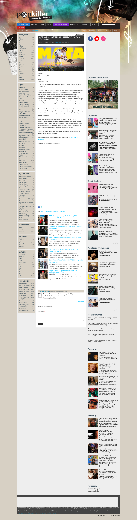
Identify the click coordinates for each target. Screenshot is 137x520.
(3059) (32, 287)
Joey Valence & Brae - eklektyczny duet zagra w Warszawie (107, 299)
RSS (115, 30)
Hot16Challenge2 (24, 106)
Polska (21, 56)
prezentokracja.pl (94, 489)
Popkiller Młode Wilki (25, 206)
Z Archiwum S (23, 168)
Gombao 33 (62, 211)
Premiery (21, 58)
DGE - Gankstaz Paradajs (107, 196)
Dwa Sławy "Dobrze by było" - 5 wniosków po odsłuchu (108, 389)
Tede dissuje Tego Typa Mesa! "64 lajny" (106, 154)
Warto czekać (23, 163)
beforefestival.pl (93, 491)
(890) (32, 301)
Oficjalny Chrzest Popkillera (24, 194)
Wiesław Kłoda (23, 303)
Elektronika (22, 256)
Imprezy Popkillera (24, 186)
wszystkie (115, 243)
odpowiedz (80, 301)
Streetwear (22, 70)
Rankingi (21, 64)
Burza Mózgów (23, 178)
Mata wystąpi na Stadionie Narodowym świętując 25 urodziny (107, 276)
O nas (84, 30)
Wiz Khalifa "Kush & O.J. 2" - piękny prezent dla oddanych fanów (108, 378)
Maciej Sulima (23, 299)
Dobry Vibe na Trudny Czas (25, 97)
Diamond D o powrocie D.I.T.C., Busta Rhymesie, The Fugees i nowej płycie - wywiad (108, 472)
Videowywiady (23, 214)
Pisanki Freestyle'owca (25, 127)
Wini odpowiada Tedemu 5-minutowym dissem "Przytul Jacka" (108, 132)
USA (42, 24)
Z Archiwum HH (23, 164)
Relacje (21, 245)
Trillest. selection (23, 157)
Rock (20, 272)
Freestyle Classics (24, 104)
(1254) (32, 295)
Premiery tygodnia (24, 137)
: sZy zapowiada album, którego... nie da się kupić (102, 318)
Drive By (21, 100)
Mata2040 (56, 211)
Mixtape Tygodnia (24, 117)
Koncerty (21, 243)
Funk (20, 258)
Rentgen (21, 145)
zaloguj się (35, 30)
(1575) (32, 293)
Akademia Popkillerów (25, 176)
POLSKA (34, 24)
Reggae (21, 270)
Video (20, 77)
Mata (42, 211)
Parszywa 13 (22, 125)
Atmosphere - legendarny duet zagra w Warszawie (107, 263)
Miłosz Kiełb (22, 295)
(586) (32, 310)
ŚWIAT (49, 24)
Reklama (108, 30)
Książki (21, 50)
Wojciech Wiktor (23, 310)
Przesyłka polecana (24, 141)
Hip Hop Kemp (23, 184)
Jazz (20, 264)
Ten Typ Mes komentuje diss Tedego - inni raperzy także (108, 119)
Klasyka (21, 47)
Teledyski (21, 231)
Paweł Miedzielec (24, 297)
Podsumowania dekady (25, 199)
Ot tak (20, 121)
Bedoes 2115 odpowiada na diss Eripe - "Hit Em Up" (108, 166)
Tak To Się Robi (23, 153)
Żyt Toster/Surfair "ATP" (107, 184)
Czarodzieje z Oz (24, 91)
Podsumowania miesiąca (26, 132)
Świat (20, 72)
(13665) (32, 283)
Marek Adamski (23, 287)
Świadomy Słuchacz (24, 149)
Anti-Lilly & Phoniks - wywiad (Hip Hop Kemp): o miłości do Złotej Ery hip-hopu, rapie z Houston (107, 458)
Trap (20, 276)
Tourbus (21, 155)
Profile (20, 60)
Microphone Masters (25, 190)
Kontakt (100, 30)
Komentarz (41, 311)
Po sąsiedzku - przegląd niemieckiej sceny (26, 129)
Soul (20, 274)
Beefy (20, 37)
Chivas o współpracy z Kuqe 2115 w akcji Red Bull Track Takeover (108, 445)
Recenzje (21, 66)
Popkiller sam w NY (24, 136)
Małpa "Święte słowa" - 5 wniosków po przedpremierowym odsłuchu (107, 366)
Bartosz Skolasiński (24, 285)
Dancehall (22, 254)
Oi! (19, 119)
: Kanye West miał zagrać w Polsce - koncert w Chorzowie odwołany (103, 324)
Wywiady (21, 79)
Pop (20, 266)
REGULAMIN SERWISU (24, 513)
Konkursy (21, 188)
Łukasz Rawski (23, 306)
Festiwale (21, 239)
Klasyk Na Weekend (24, 112)
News (20, 52)
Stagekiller (22, 147)
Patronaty (92, 30)
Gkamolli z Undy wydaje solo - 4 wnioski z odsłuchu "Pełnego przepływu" (108, 401)
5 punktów (22, 87)
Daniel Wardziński (24, 289)
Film (20, 41)
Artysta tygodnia (23, 89)
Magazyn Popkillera (24, 115)
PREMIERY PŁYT (61, 24)
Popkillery (21, 208)
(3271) (32, 285)
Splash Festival (23, 212)
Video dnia (22, 161)
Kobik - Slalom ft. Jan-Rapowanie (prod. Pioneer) (107, 208)
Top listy (21, 73)
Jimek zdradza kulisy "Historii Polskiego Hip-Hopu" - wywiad (106, 221)
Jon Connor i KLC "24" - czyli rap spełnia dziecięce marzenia (107, 353)
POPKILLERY (23, 24)
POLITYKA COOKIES (51, 513)
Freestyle (21, 43)
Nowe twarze (22, 54)
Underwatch (22, 159)
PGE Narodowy (48, 211)
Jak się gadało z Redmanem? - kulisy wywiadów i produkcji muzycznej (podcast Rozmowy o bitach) (106, 433)
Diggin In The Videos (25, 95)
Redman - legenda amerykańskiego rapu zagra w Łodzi (108, 252)
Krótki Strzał (22, 114)
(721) (32, 304)
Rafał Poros (22, 308)
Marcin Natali (22, 293)
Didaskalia (22, 93)
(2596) (32, 289)
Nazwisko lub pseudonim (45, 306)
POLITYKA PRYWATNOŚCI (38, 513)
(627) (32, 306)
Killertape (21, 110)
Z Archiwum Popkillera (25, 166)
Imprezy (21, 241)
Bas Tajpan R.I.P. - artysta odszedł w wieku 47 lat (107, 142)
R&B (20, 268)
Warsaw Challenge (24, 215)
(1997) (32, 291)
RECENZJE (74, 24)
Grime (20, 260)
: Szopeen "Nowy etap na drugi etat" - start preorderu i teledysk (103, 329)
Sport (20, 68)
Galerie (21, 229)
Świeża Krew (22, 151)
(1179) (32, 297)
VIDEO (94, 24)
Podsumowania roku (25, 201)
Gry (20, 45)
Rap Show (22, 143)
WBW (20, 217)
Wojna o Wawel (23, 219)
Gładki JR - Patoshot (105, 231)
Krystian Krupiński (24, 291)
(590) (32, 308)
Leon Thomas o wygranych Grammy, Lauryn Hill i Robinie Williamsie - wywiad (108, 420)
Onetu (67, 101)
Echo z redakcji (23, 102)
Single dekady (23, 210)
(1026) (32, 299)
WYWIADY (85, 24)
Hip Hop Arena (23, 182)
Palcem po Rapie (24, 123)
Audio (20, 227)
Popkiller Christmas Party (26, 203)
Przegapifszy (22, 139)
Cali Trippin (22, 180)
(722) (32, 303)
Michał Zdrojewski (24, 305)
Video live (21, 247)
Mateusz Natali (23, 283)
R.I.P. (20, 62)
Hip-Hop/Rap (22, 262)
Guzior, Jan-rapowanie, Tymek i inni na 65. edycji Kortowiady (107, 288)
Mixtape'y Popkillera (24, 192)
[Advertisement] (68, 6)
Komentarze (22, 48)
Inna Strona (22, 108)
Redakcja (21, 301)
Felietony (21, 39)
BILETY (21, 27)
